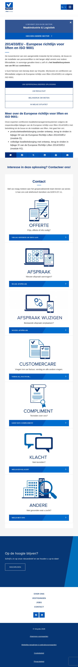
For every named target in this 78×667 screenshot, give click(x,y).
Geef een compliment (39, 423)
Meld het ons (39, 518)
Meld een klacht (39, 469)
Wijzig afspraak (39, 330)
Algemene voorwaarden (39, 636)
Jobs (39, 602)
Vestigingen (39, 598)
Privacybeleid (39, 661)
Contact (39, 607)
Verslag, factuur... (39, 377)
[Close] (71, 22)
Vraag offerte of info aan (39, 237)
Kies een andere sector (39, 36)
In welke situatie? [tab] (39, 104)
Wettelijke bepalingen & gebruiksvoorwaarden (39, 645)
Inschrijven (15, 567)
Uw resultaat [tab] (39, 91)
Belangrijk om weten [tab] (39, 98)
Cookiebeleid (39, 653)
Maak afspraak (39, 284)
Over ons (39, 594)
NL (63, 7)
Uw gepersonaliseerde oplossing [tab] (39, 84)
